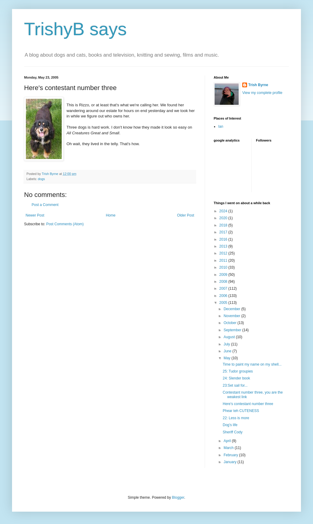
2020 (223, 218)
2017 (223, 232)
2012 (223, 253)
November (232, 316)
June (228, 351)
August (230, 337)
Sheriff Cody (233, 432)
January (230, 462)
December (232, 309)
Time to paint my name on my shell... (252, 364)
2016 (223, 239)
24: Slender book (236, 378)
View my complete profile (262, 93)
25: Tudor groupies (238, 371)
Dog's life (230, 425)
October (230, 323)
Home (111, 215)
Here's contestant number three (248, 404)
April (228, 441)
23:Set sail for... (235, 385)
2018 (223, 225)
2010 (223, 267)
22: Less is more (236, 418)
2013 (223, 246)
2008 (223, 281)
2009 (223, 275)
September (233, 330)
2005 (223, 303)
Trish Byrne (258, 85)
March (229, 448)
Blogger (178, 497)
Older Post (185, 215)
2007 (223, 288)
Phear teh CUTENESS (241, 411)
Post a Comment (45, 205)
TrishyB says (75, 29)
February (231, 455)
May (227, 358)
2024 (223, 211)
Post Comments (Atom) (65, 224)
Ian (220, 126)
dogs (41, 179)
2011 (223, 260)
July (227, 344)
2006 (223, 296)
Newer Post (35, 215)
